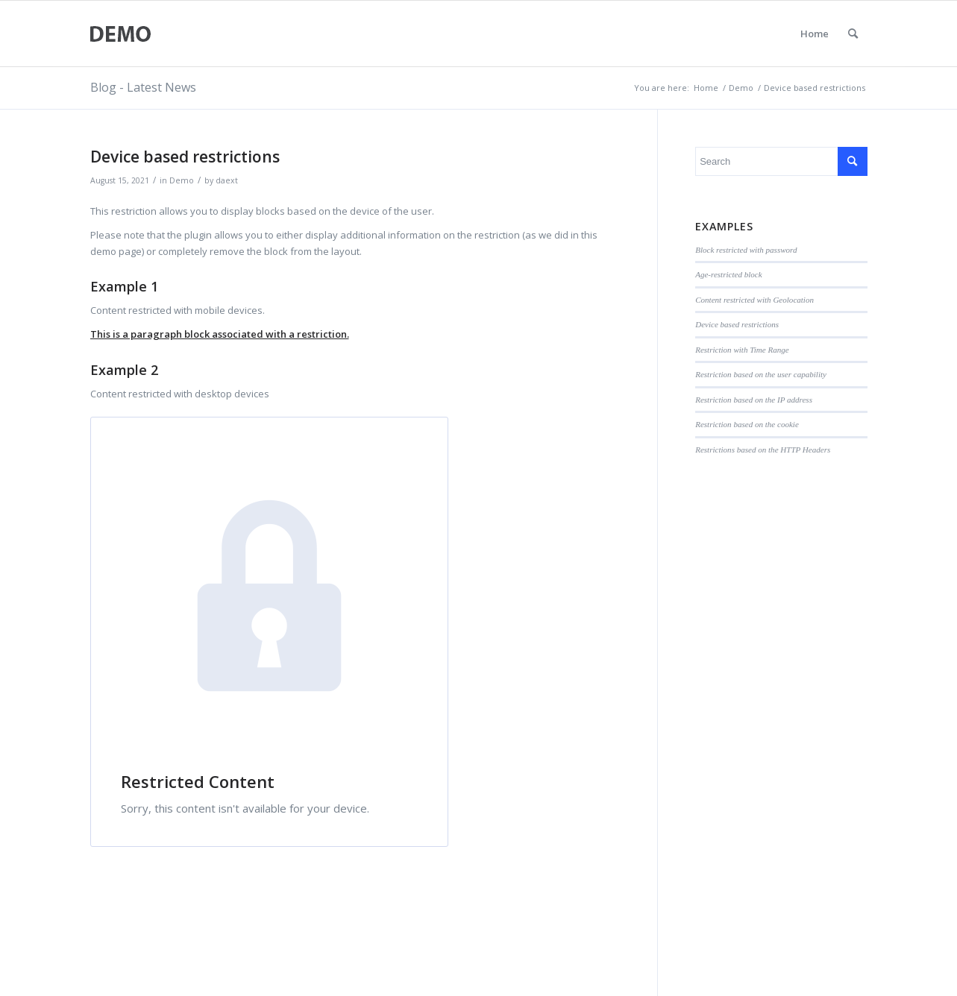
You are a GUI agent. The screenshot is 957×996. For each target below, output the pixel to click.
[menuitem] (852, 33)
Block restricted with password (746, 249)
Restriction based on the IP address (753, 399)
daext (227, 180)
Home (814, 33)
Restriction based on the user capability (760, 374)
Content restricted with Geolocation (754, 299)
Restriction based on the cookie (747, 424)
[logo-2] (121, 33)
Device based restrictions (737, 324)
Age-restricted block (728, 274)
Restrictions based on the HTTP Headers (762, 449)
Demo (181, 180)
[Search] (852, 33)
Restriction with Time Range (742, 349)
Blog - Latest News (143, 87)
